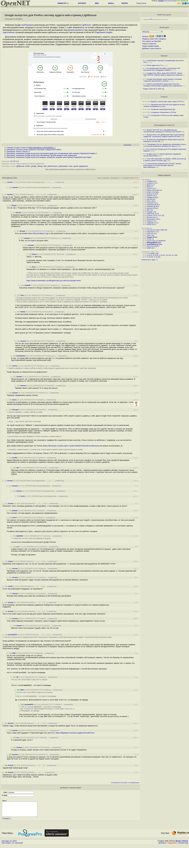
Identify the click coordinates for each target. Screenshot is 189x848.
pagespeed (83, 166)
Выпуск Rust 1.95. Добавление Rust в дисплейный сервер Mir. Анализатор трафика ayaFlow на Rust (163, 135)
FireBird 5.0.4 (152, 181)
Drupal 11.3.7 (152, 221)
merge (152, 253)
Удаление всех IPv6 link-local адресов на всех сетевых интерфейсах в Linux (164, 105)
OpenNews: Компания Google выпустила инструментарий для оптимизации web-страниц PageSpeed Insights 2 (51, 153)
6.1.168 (174, 255)
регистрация (172, 0)
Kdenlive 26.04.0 (153, 206)
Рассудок (15, 409)
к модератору (59, 182)
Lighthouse (86, 25)
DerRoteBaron (21, 356)
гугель (22, 496)
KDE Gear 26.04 (153, 214)
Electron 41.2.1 (152, 217)
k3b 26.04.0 (151, 199)
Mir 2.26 (150, 210)
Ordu (33, 267)
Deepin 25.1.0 (152, 237)
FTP (150, 19)
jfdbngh (14, 510)
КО (17, 677)
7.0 (148, 253)
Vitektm (14, 205)
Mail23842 (19, 536)
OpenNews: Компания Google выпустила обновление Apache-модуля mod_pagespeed (41, 155)
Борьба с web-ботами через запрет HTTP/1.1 (167, 101)
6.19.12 (149, 255)
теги (143, 3)
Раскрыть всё (128, 178)
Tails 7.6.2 (150, 235)
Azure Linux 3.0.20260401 (156, 241)
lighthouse (20, 166)
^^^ (36, 205)
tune (70, 166)
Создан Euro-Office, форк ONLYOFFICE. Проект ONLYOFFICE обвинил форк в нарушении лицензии (162, 74)
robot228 (27, 285)
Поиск (138, 3)
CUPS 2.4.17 (151, 188)
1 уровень (105, 178)
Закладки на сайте (9, 844)
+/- (121, 178)
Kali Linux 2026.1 (153, 246)
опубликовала (27, 25)
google (33, 166)
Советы (164, 97)
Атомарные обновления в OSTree (163, 112)
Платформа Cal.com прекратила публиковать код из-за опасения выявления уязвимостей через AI (164, 145)
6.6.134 (168, 255)
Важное (164, 56)
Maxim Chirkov (182, 844)
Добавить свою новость (152, 48)
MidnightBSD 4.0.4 (154, 242)
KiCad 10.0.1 (151, 224)
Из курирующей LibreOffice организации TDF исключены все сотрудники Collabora (161, 69)
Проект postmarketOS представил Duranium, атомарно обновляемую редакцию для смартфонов (162, 85)
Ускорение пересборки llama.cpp (163, 109)
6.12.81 (162, 255)
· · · (51, 182)
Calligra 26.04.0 (152, 197)
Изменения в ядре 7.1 (150, 260)
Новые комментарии (150, 46)
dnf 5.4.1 (150, 187)
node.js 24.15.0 (152, 194)
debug (39, 166)
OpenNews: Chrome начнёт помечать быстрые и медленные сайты (33, 150)
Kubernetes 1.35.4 (153, 219)
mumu (14, 399)
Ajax (99, 178)
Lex (17, 546)
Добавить (162, 846)
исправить (128, 145)
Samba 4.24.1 (152, 196)
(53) (15, 178)
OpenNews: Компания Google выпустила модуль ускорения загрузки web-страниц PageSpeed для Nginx (48, 157)
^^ (33, 205)
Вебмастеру (183, 846)
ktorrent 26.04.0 (152, 208)
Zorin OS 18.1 (152, 233)
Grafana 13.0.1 (152, 183)
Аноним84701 (12, 634)
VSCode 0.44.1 (152, 203)
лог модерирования (133, 782)
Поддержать (172, 846)
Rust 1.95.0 (151, 201)
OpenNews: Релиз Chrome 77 (18, 151)
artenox (14, 366)
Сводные (162, 39)
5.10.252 (157, 257)
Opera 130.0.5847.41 (154, 190)
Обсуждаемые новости (164, 125)
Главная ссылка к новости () (31, 148)
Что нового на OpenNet (151, 41)
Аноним (10, 182)
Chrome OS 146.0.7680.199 (157, 230)
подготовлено (9, 32)
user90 (10, 586)
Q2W (13, 653)
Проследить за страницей (12, 846)
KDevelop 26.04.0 (153, 205)
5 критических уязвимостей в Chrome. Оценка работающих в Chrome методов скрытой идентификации (162, 165)
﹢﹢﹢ (47, 182)
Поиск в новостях (149, 44)
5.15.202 (150, 257)
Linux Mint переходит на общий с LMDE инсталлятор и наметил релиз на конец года (164, 159)
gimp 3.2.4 (150, 185)
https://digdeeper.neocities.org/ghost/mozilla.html (75, 733)
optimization (63, 166)
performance (52, 166)
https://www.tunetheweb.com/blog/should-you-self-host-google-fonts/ (54, 281)
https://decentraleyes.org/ (38, 233)
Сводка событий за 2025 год (153, 89)
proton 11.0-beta (153, 192)
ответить (29, 194)
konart (14, 517)
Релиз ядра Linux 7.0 (154, 65)
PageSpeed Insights (103, 32)
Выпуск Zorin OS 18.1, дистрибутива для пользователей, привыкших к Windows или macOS (162, 131)
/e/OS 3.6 (150, 239)
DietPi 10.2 (151, 248)
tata (17, 467)
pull (157, 253)
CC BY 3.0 (14, 161)
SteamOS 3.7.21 (153, 232)
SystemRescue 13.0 (154, 244)
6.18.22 (156, 255)
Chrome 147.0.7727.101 (155, 215)
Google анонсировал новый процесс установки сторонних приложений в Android (162, 80)
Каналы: (145, 36)
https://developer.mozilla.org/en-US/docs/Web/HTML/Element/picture (71, 446)
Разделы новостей (149, 39)
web (45, 166)
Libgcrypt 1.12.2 (152, 223)
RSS (136, 178)
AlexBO (14, 457)
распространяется (76, 30)
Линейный (114, 178)
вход (165, 0)
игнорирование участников (119, 782)
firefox (27, 166)
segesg (10, 561)
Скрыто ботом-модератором (35, 182)
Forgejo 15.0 (151, 212)
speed (75, 166)
